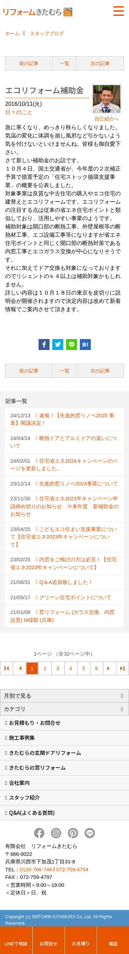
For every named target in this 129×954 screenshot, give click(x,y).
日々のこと (19, 112)
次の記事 (100, 63)
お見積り (81, 943)
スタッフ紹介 (24, 797)
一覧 (64, 63)
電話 (113, 943)
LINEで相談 (16, 943)
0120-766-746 (36, 869)
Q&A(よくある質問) (32, 812)
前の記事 (29, 63)
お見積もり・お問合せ (35, 722)
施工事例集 (22, 737)
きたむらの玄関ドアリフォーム (45, 752)
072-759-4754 (72, 869)
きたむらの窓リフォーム (37, 767)
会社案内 (19, 782)
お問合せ (48, 943)
